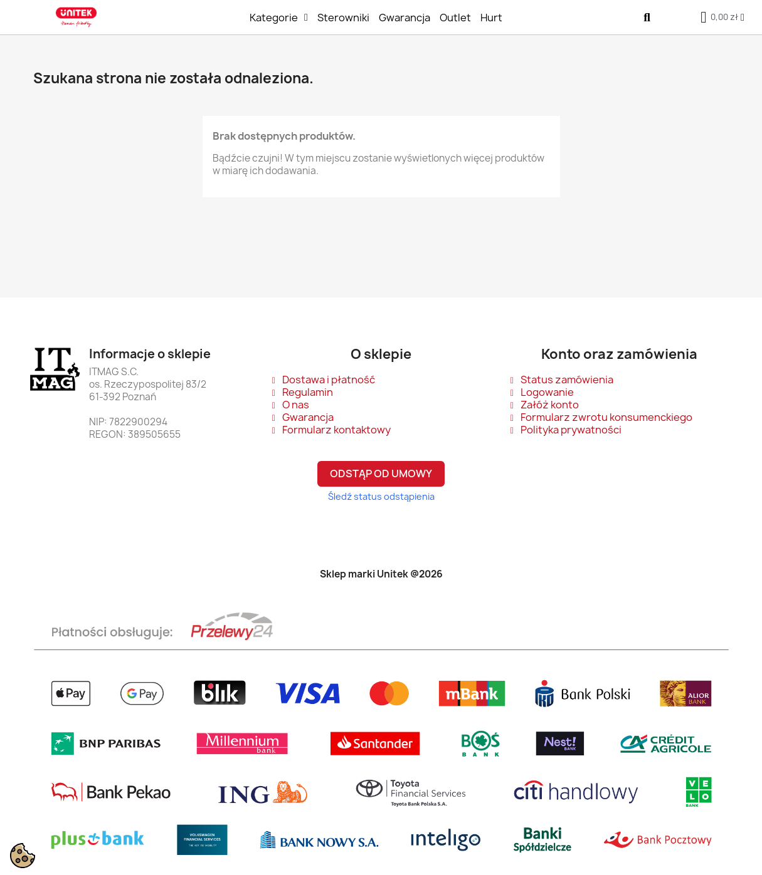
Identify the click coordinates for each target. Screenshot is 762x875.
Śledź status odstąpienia (381, 496)
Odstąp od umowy (381, 473)
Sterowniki (343, 17)
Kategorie (279, 17)
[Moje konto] (742, 17)
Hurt (491, 17)
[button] (647, 17)
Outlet (455, 17)
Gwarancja (404, 17)
